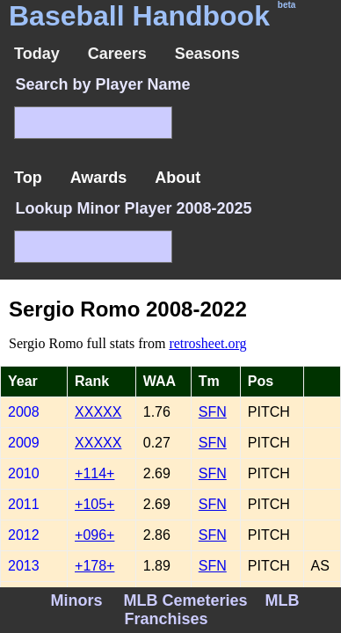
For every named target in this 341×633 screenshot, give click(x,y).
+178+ (94, 565)
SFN (213, 411)
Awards (98, 177)
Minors (76, 600)
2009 (24, 442)
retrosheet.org (207, 343)
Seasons (207, 53)
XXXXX (98, 411)
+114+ (94, 473)
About (177, 177)
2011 (24, 504)
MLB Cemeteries (185, 600)
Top (28, 177)
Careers (117, 53)
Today (37, 53)
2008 (24, 411)
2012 (24, 535)
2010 (24, 473)
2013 (24, 565)
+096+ (94, 535)
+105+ (94, 504)
